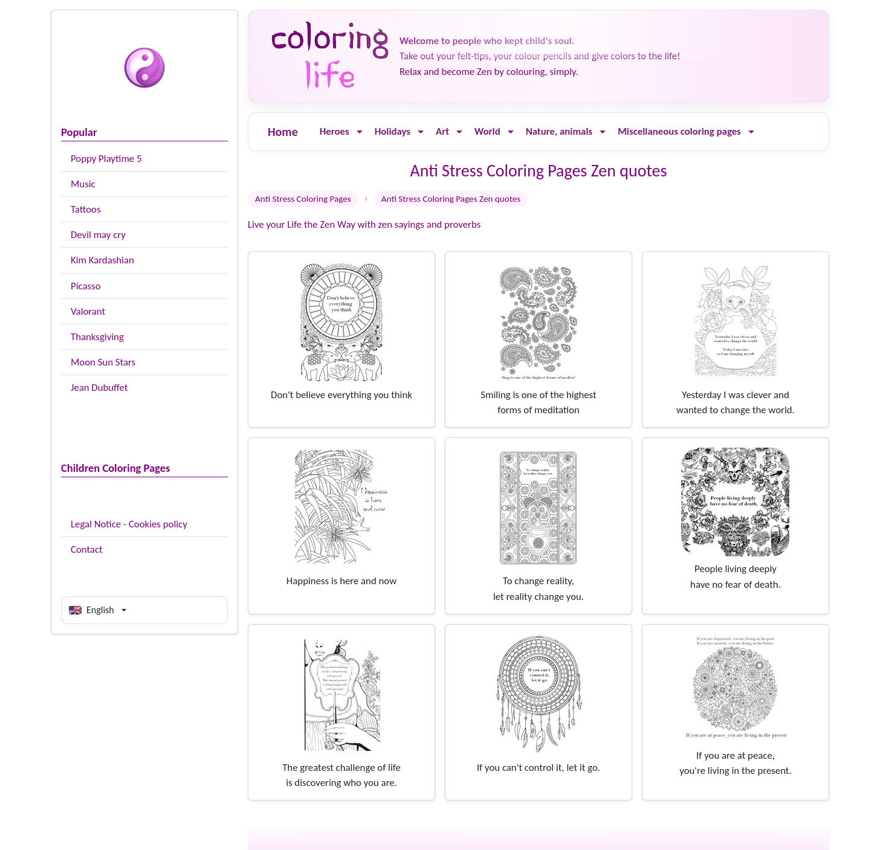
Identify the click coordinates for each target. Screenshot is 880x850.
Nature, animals (559, 131)
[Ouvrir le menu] (359, 132)
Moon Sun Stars (103, 362)
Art (442, 131)
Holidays (392, 131)
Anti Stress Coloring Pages (303, 198)
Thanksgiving (97, 336)
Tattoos (86, 209)
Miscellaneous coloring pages (679, 131)
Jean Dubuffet (99, 387)
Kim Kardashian (102, 260)
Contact (87, 549)
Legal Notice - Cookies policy (129, 524)
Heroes (334, 131)
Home (283, 131)
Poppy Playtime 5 (106, 158)
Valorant (88, 311)
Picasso (86, 286)
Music (83, 184)
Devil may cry (98, 234)
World (487, 131)
